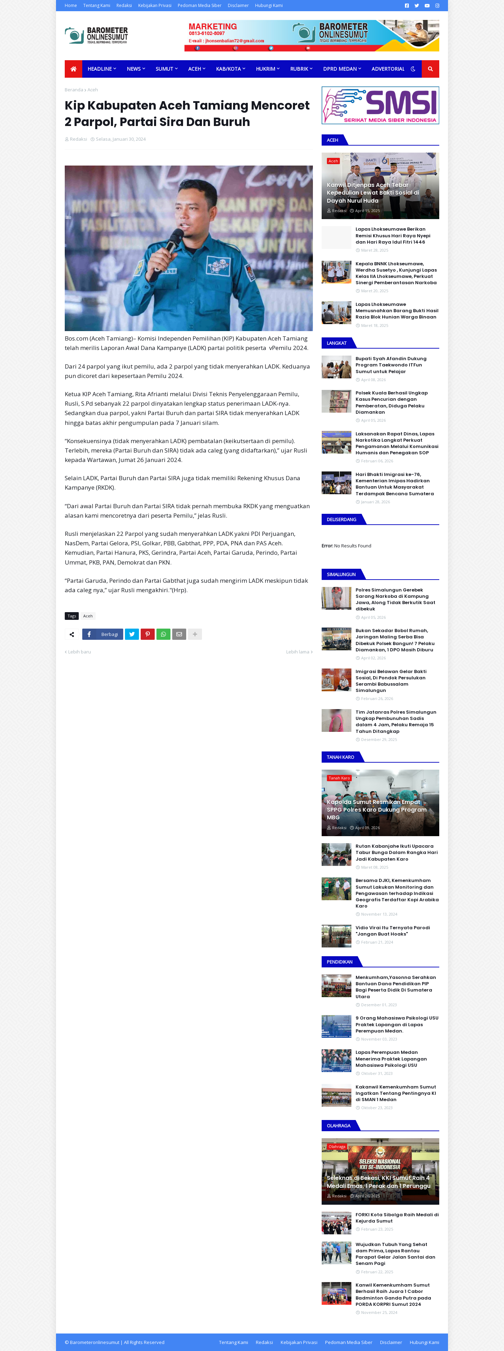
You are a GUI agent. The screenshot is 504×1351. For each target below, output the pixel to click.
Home (71, 5)
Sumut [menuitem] (164, 68)
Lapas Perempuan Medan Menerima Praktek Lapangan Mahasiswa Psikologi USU (391, 1058)
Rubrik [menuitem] (299, 68)
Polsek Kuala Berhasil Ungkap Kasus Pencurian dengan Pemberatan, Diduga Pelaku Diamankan (392, 402)
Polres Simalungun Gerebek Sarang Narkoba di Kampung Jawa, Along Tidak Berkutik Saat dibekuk (395, 599)
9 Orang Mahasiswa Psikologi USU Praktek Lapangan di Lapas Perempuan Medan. (397, 1024)
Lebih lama (297, 652)
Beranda (74, 89)
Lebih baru (79, 652)
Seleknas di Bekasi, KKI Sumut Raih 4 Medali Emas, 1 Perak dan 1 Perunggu (378, 1182)
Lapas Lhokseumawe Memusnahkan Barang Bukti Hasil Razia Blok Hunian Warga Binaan (397, 310)
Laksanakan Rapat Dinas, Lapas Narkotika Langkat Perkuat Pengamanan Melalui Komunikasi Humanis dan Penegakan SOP (397, 443)
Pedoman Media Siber (200, 5)
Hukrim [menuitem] (265, 68)
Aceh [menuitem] (194, 68)
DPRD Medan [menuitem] (340, 68)
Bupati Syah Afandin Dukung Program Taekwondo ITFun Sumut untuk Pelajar (391, 365)
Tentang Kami (96, 5)
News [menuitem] (134, 68)
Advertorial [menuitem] (388, 68)
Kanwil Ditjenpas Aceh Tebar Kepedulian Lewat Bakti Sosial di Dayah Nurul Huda (373, 193)
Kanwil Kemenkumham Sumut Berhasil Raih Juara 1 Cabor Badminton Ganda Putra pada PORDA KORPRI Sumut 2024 (393, 1295)
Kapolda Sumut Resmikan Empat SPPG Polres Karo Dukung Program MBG (377, 810)
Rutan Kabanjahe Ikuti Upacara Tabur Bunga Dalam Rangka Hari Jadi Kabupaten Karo (397, 852)
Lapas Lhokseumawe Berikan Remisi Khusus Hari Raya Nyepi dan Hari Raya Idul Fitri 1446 (393, 235)
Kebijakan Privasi (155, 5)
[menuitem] (73, 69)
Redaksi (124, 5)
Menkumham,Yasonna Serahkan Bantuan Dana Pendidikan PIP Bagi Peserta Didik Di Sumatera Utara (396, 987)
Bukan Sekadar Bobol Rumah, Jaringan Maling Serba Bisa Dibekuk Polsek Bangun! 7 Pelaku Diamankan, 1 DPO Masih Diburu (395, 640)
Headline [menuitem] (100, 68)
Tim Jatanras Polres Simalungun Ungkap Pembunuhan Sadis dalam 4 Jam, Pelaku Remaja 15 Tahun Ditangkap (396, 722)
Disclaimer (238, 5)
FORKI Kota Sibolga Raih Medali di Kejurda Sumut (397, 1218)
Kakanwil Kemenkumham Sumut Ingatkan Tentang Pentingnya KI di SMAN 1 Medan (396, 1093)
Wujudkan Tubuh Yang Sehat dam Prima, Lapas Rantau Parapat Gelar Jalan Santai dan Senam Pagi (395, 1254)
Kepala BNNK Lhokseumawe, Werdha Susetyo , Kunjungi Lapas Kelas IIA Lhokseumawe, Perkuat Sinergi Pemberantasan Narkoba (396, 273)
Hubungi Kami (269, 5)
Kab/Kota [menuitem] (228, 68)
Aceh (93, 89)
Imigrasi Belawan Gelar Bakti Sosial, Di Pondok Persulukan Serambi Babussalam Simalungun (391, 681)
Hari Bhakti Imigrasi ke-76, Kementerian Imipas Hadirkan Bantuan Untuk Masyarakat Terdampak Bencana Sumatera (395, 484)
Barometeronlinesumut (94, 1342)
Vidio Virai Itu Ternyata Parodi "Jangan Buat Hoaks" (393, 931)
